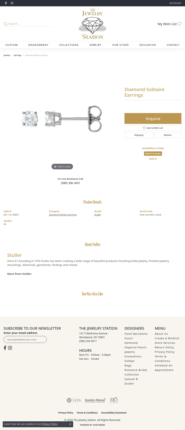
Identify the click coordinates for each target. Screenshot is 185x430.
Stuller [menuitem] (129, 383)
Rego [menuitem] (128, 365)
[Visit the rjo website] (113, 400)
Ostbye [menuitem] (129, 361)
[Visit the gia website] (74, 400)
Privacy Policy (165, 352)
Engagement (38, 45)
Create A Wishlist (167, 338)
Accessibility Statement (114, 412)
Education (147, 45)
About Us (161, 333)
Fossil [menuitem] (128, 338)
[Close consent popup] (70, 424)
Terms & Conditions (87, 412)
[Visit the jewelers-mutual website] (95, 400)
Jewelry (95, 45)
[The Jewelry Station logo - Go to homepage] (92, 23)
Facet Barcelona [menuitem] (135, 333)
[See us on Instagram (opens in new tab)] (12, 3)
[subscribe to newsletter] (42, 339)
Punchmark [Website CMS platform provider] (99, 425)
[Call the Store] (88, 341)
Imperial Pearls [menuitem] (135, 347)
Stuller (97, 214)
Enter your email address (20, 333)
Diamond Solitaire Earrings (63, 214)
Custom (11, 45)
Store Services (165, 343)
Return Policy (164, 347)
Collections (69, 45)
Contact (173, 45)
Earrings (17, 55)
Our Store (120, 45)
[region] (62, 116)
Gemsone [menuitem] (131, 343)
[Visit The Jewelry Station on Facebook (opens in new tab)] (6, 3)
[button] (175, 3)
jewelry (7, 55)
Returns (168, 135)
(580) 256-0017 (70, 183)
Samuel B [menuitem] (131, 379)
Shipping (138, 135)
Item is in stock (153, 153)
